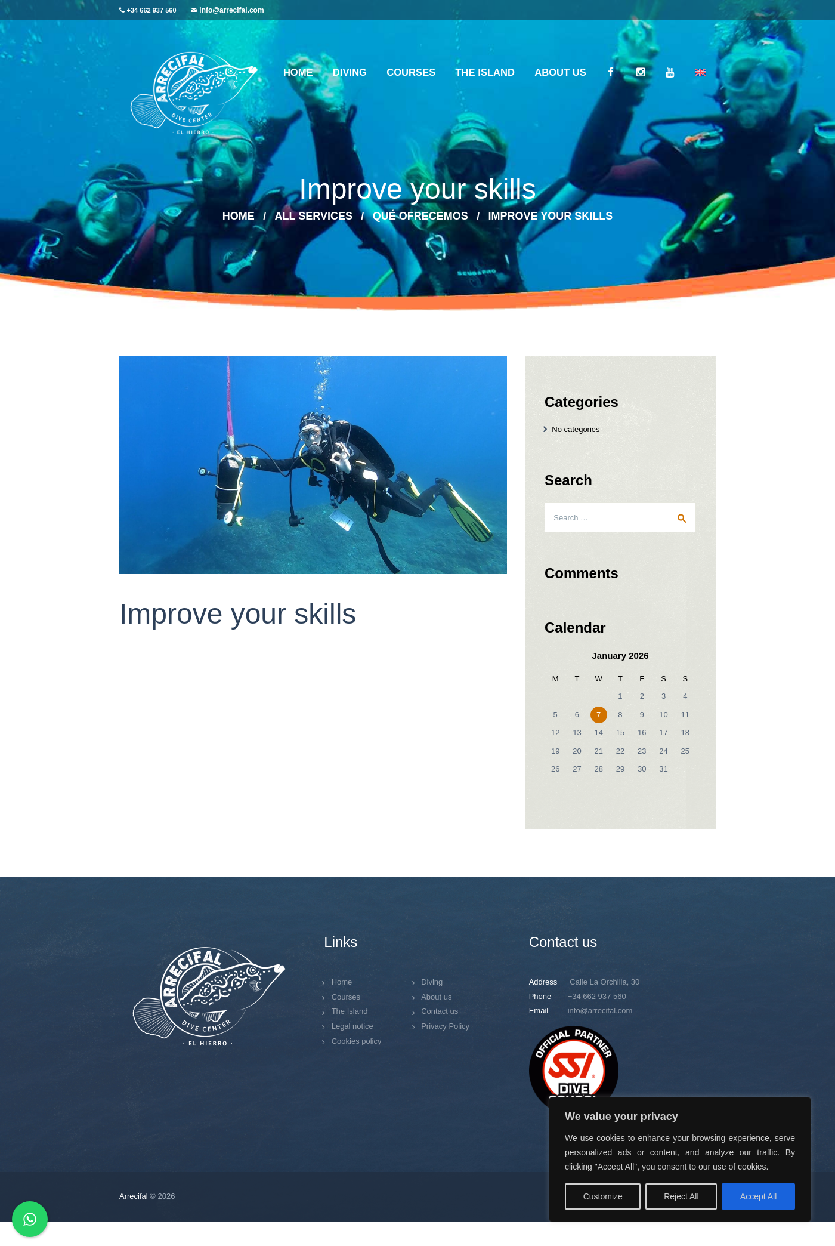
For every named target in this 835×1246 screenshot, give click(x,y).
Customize (603, 1196)
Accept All (758, 1196)
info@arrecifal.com (231, 10)
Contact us (439, 1011)
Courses (346, 996)
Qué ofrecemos (420, 216)
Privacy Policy (445, 1026)
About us (436, 996)
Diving (432, 981)
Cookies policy (357, 1041)
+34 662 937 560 (152, 10)
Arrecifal (133, 1196)
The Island (350, 1011)
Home (238, 216)
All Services (313, 216)
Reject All (681, 1196)
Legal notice (352, 1026)
